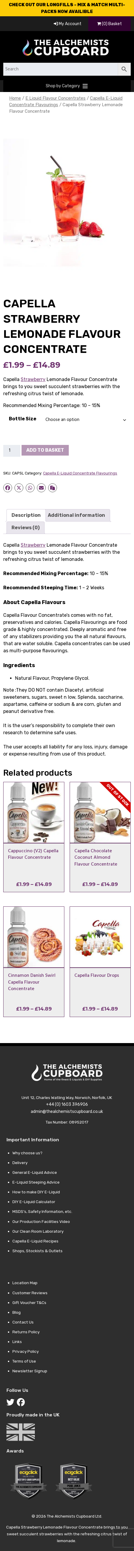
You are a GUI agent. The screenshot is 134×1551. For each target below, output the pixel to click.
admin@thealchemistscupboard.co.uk (67, 1111)
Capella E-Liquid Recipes (35, 1241)
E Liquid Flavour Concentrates (55, 98)
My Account (67, 23)
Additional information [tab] (76, 515)
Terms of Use (24, 1361)
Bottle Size (22, 419)
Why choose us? (27, 1152)
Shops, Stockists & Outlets (37, 1250)
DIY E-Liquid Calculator (33, 1201)
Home (15, 98)
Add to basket (45, 450)
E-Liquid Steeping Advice (36, 1182)
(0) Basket (109, 23)
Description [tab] (26, 515)
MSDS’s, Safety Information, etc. (42, 1211)
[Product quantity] (11, 451)
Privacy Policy (25, 1351)
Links (17, 1341)
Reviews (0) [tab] (26, 527)
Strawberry (33, 379)
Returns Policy (26, 1331)
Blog (16, 1312)
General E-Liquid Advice (34, 1172)
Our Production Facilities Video (41, 1221)
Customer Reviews (30, 1292)
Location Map (24, 1282)
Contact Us (23, 1322)
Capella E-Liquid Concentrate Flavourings (80, 473)
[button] (63, 86)
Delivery (19, 1162)
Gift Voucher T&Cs (29, 1302)
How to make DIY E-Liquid (36, 1192)
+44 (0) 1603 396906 (67, 1104)
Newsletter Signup (29, 1370)
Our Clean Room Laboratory (37, 1231)
